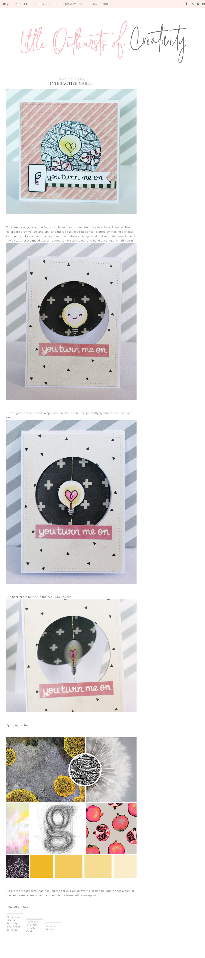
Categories (103, 3)
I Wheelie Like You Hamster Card (32, 926)
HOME (6, 3)
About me (22, 3)
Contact (42, 3)
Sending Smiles (51, 928)
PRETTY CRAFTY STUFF (69, 3)
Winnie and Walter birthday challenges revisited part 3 (14, 924)
